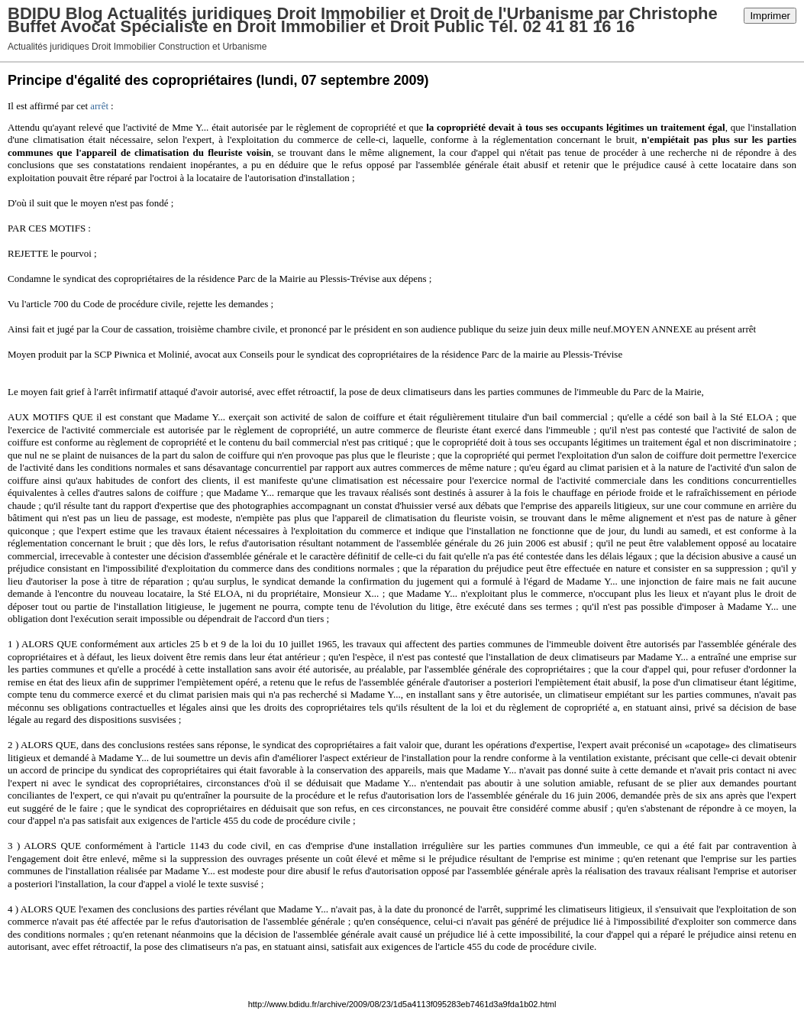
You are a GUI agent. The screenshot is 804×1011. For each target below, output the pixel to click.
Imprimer (770, 15)
